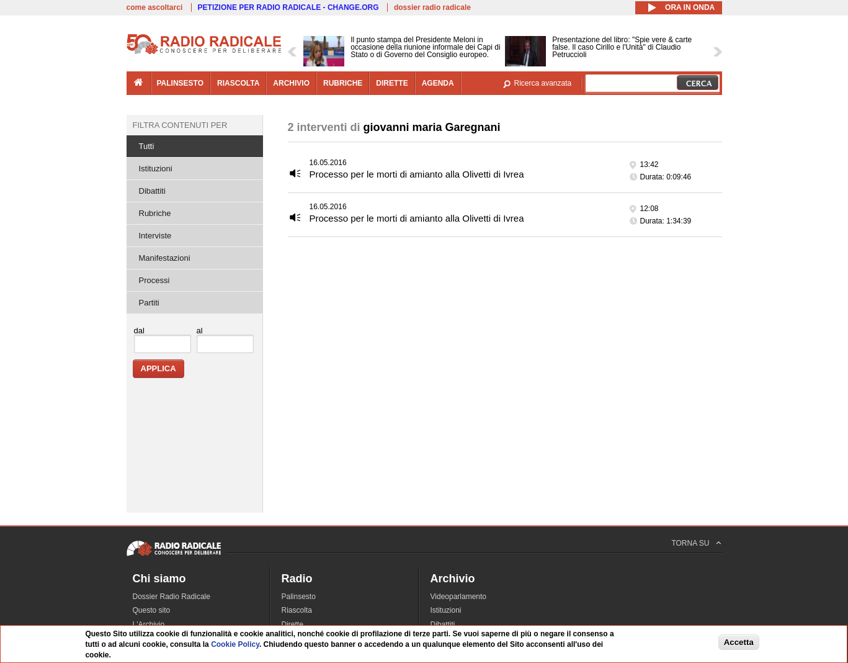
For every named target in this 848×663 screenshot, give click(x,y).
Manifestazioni (164, 258)
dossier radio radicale (432, 7)
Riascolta (297, 610)
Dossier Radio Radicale (171, 596)
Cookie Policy (235, 644)
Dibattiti (152, 191)
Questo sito (152, 610)
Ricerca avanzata (543, 83)
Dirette (292, 624)
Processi (154, 280)
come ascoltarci (155, 7)
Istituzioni (155, 168)
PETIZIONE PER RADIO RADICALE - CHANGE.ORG (288, 7)
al (200, 331)
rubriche (342, 83)
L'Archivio (149, 624)
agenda (438, 83)
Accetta (739, 642)
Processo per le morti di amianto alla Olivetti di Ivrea (417, 174)
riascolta (238, 83)
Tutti (146, 146)
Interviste (155, 235)
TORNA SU (690, 543)
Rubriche (155, 213)
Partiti (149, 302)
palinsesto (180, 83)
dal (139, 331)
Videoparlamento (459, 596)
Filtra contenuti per (180, 125)
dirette (392, 83)
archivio (291, 83)
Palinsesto (299, 596)
